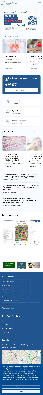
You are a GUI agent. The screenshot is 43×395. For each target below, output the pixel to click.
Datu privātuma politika (8, 281)
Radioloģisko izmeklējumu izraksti (10, 300)
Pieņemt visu (21, 391)
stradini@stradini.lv (11, 347)
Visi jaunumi (35, 131)
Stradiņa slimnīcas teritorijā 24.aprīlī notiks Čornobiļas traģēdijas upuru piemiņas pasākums (21, 187)
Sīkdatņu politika (6, 285)
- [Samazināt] (38, 221)
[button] (22, 360)
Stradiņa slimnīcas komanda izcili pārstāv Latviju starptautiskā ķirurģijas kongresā (20, 175)
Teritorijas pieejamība (7, 328)
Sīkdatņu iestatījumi (7, 289)
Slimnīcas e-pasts (6, 304)
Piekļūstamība (5, 332)
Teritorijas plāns (6, 321)
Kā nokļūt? (4, 324)
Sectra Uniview (6, 297)
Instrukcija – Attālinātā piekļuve (10, 293)
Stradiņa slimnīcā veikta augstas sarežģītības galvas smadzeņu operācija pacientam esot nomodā (19, 200)
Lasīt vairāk (8, 68)
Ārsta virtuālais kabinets (8, 308)
